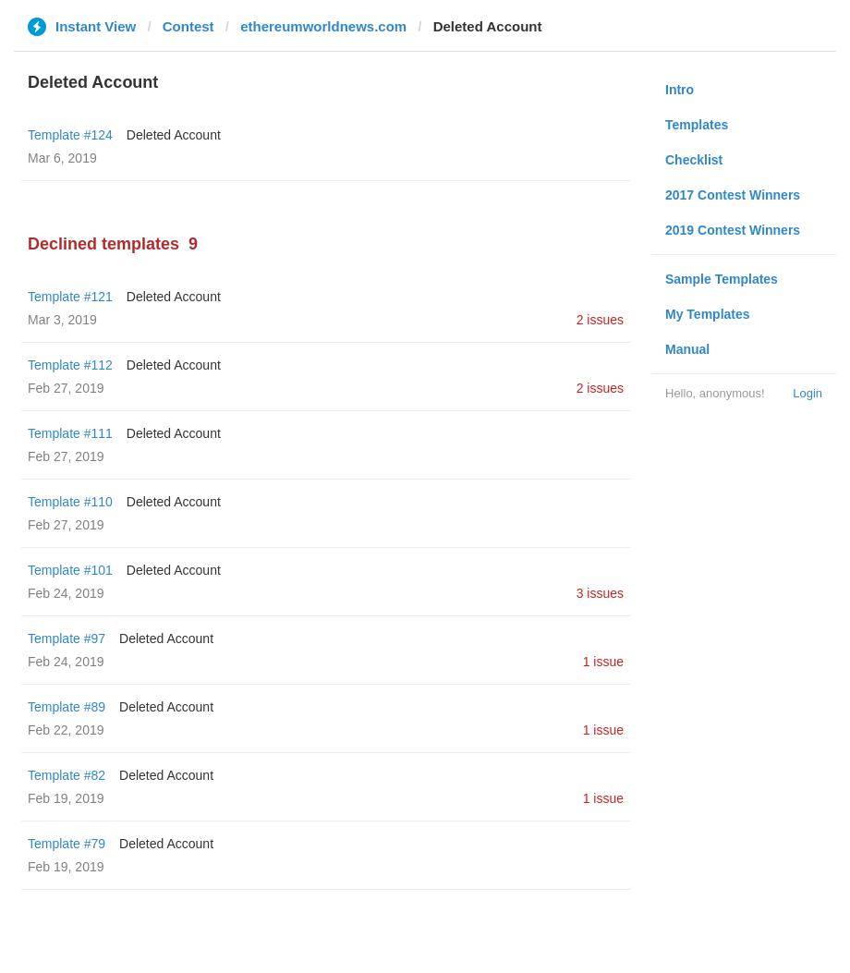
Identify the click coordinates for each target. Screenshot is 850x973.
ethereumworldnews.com (323, 26)
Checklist (693, 159)
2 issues (600, 319)
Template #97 (66, 638)
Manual (687, 349)
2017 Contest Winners (732, 195)
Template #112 (70, 365)
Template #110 (70, 501)
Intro (679, 89)
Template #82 (66, 775)
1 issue (603, 661)
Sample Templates (721, 279)
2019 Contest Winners (732, 230)
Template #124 (70, 135)
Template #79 (66, 843)
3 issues (600, 593)
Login (807, 393)
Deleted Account (174, 135)
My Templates (707, 314)
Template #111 (70, 433)
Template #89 (66, 706)
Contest (188, 26)
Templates (696, 124)
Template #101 (70, 570)
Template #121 (70, 296)
